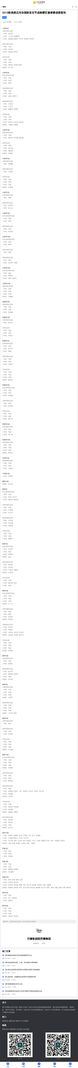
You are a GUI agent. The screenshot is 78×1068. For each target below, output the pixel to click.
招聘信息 (5, 1021)
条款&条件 (5, 1029)
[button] (73, 7)
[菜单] (3, 7)
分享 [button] (43, 943)
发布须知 (26, 1029)
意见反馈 (19, 1029)
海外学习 (18, 1021)
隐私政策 (13, 1029)
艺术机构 (25, 1021)
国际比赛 (12, 1021)
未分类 (4, 17)
